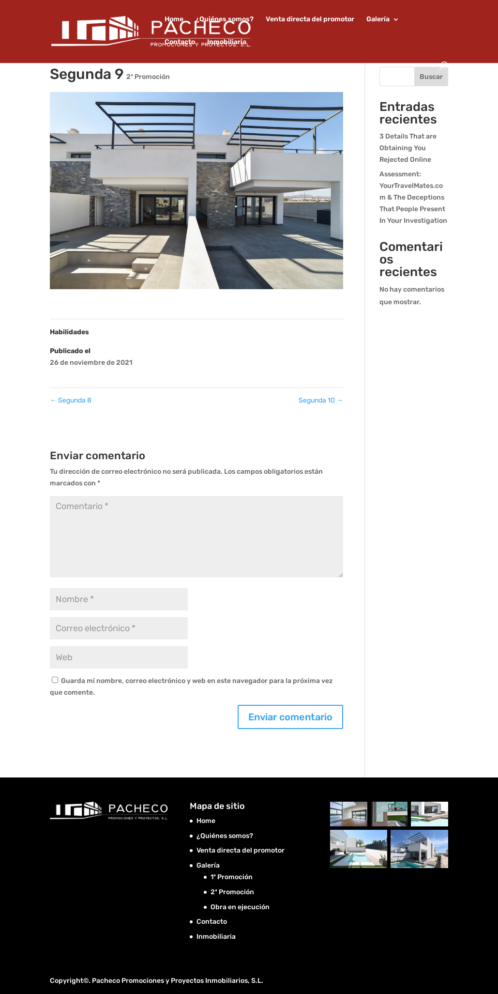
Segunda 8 (70, 400)
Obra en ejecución (240, 907)
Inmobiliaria (226, 42)
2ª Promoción (148, 77)
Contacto (180, 42)
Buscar (431, 77)
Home (174, 19)
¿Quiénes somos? (225, 19)
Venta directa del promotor (310, 19)
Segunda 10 (321, 400)
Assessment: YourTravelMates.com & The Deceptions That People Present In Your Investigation (413, 197)
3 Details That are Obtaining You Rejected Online (408, 148)
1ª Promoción (232, 877)
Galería (378, 19)
